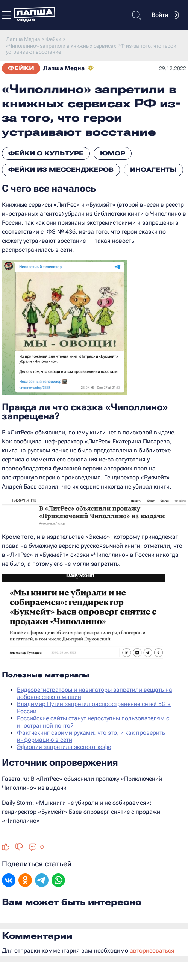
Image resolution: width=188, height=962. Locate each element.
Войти (165, 15)
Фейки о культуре (45, 153)
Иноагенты (153, 169)
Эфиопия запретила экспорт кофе (64, 746)
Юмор (112, 153)
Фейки (21, 68)
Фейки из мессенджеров (61, 169)
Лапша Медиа (64, 68)
